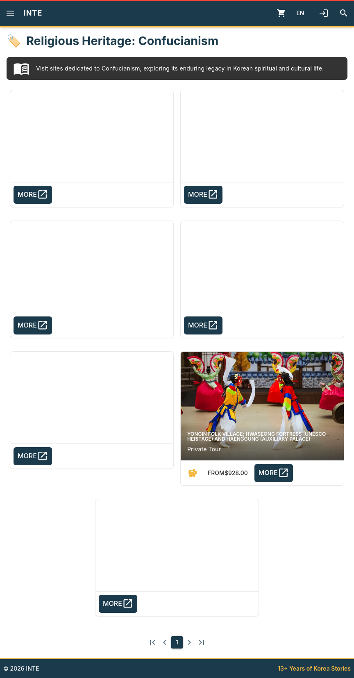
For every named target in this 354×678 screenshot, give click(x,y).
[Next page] (189, 642)
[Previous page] (164, 642)
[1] (177, 642)
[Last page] (201, 642)
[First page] (152, 642)
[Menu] (10, 13)
